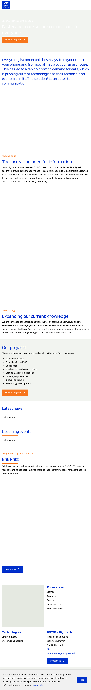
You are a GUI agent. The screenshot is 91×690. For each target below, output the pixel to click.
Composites (53, 596)
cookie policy (38, 685)
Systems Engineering (12, 640)
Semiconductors (55, 608)
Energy (50, 600)
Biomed (50, 591)
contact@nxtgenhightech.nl (61, 653)
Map (49, 649)
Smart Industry (9, 636)
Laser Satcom (54, 604)
